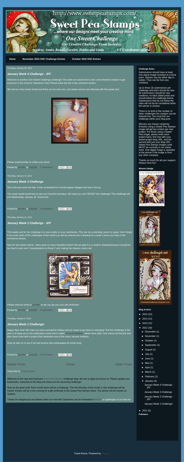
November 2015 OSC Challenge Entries (43, 59)
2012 (145, 328)
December (150, 331)
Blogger (105, 453)
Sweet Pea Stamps (53, 379)
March (148, 372)
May (147, 363)
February (150, 376)
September (151, 345)
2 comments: (47, 208)
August (149, 349)
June (148, 358)
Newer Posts (16, 364)
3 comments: (47, 310)
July (147, 354)
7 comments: (47, 167)
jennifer (36, 305)
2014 (145, 318)
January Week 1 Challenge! (25, 324)
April (147, 367)
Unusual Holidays (74, 333)
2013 (145, 323)
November (150, 336)
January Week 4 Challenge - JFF (29, 73)
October (149, 340)
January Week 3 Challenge (25, 181)
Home (12, 59)
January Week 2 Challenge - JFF (29, 223)
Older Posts (123, 364)
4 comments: (47, 354)
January (149, 381)
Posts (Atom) (27, 371)
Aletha (98, 399)
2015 (145, 314)
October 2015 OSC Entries (86, 59)
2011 (145, 410)
